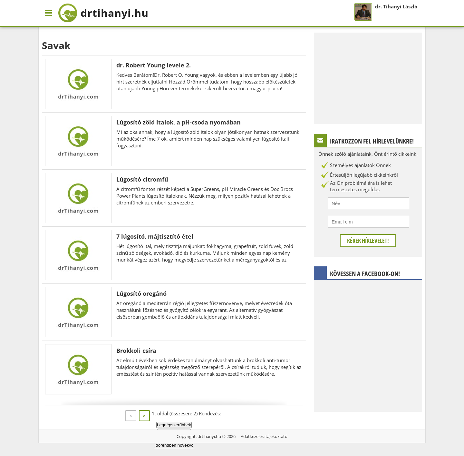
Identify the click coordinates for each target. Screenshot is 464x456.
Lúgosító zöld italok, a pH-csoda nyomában (178, 122)
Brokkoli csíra (136, 350)
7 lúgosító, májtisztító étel (154, 236)
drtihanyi (103, 13)
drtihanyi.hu (209, 436)
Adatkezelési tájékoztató (264, 436)
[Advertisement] (368, 78)
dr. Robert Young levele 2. (153, 65)
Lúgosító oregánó (141, 293)
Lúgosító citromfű (142, 179)
